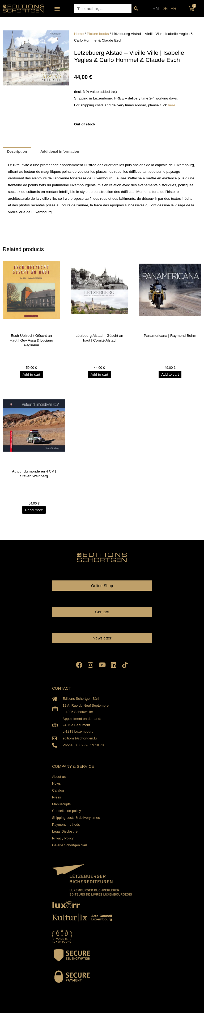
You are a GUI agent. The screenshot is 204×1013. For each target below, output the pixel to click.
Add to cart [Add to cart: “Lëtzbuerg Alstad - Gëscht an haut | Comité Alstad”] (99, 374)
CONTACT (61, 688)
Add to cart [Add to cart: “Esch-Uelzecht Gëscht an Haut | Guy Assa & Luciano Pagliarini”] (31, 374)
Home (79, 34)
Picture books (98, 34)
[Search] (136, 8)
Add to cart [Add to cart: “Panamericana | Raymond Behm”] (170, 374)
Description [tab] (17, 151)
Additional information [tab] (59, 151)
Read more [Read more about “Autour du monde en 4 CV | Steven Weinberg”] (34, 510)
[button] (57, 8)
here (171, 105)
